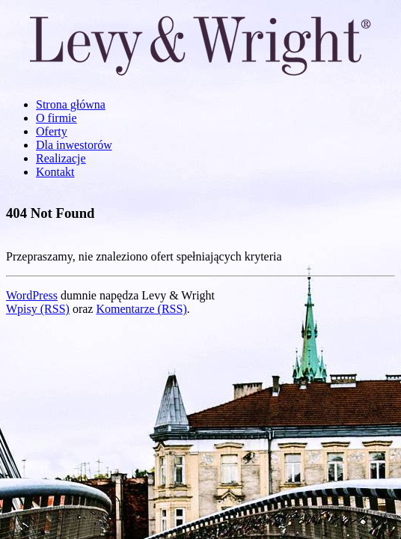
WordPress (32, 295)
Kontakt (55, 171)
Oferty (51, 131)
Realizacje (61, 158)
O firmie (56, 118)
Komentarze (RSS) (141, 308)
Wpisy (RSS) (38, 308)
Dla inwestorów (74, 144)
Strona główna (70, 104)
